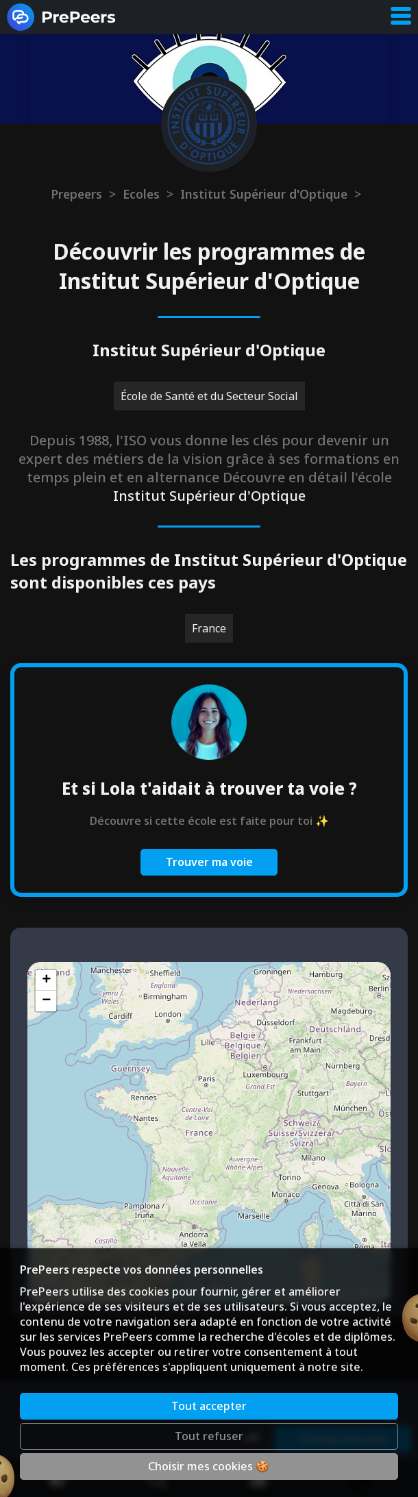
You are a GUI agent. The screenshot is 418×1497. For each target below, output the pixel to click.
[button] (46, 980)
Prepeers (76, 194)
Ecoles (141, 194)
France (209, 628)
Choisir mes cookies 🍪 (208, 1466)
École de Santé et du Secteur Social (209, 396)
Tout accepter (209, 1405)
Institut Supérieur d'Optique (263, 194)
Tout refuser (209, 1436)
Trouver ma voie (209, 861)
